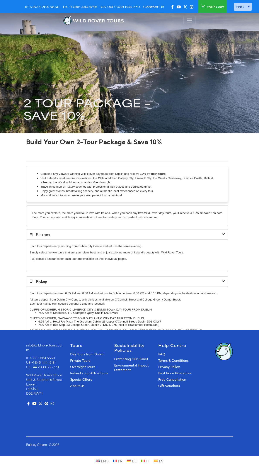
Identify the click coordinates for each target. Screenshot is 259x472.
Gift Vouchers (169, 385)
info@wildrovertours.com (43, 347)
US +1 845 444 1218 (80, 6)
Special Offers (81, 379)
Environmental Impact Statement (131, 367)
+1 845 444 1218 (43, 362)
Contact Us (153, 6)
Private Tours (80, 360)
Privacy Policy (169, 366)
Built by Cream (36, 444)
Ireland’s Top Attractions (89, 372)
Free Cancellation (172, 379)
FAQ (161, 354)
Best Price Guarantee (175, 372)
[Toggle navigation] (189, 20)
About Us (77, 385)
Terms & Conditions (173, 360)
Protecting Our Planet (131, 358)
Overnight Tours (82, 366)
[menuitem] (243, 7)
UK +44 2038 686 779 (120, 6)
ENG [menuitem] (240, 6)
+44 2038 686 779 (45, 366)
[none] (243, 7)
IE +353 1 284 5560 (42, 6)
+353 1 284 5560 (42, 357)
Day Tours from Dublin (87, 354)
